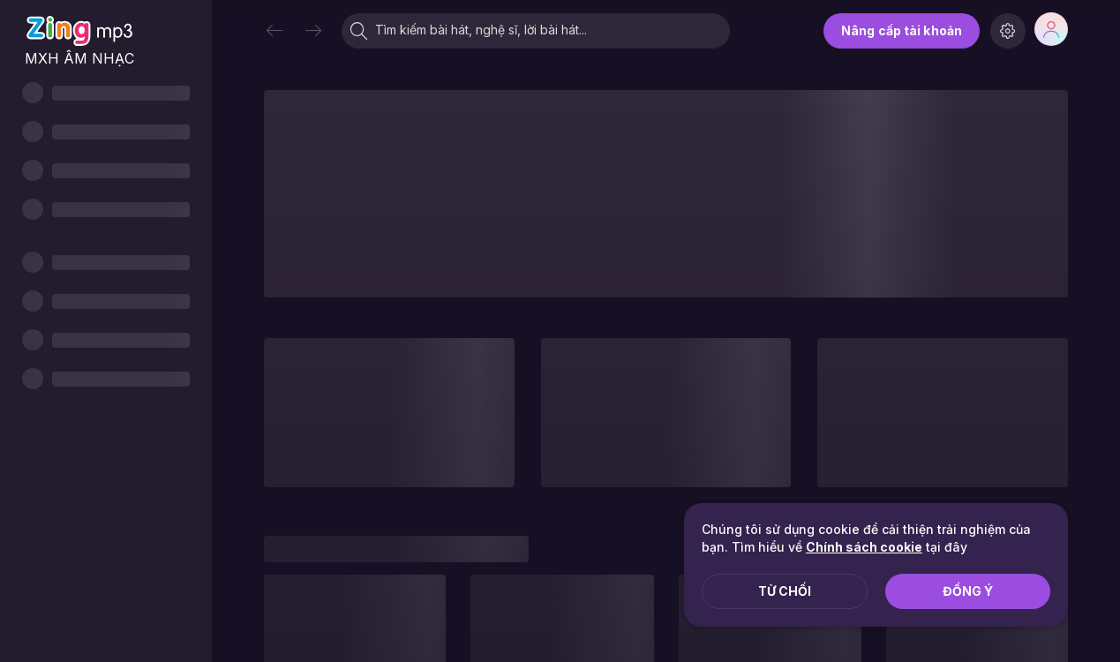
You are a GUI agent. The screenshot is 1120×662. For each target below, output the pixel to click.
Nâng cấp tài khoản (901, 30)
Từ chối (784, 590)
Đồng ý (968, 590)
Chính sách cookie (864, 546)
